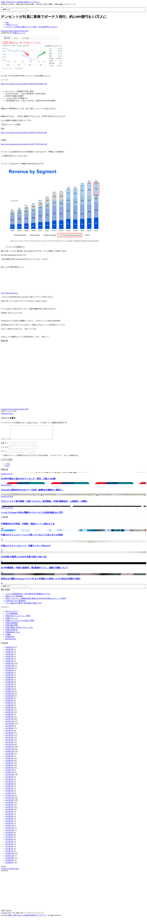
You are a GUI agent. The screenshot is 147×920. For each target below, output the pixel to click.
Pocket (21, 31)
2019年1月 (9, 691)
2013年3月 (9, 817)
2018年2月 (9, 717)
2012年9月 (9, 819)
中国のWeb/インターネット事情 (17, 618)
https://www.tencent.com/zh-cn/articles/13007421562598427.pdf (24, 84)
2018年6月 (9, 708)
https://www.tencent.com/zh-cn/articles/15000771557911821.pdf (24, 144)
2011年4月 (9, 847)
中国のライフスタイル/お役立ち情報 (19, 623)
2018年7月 (9, 705)
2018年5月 (9, 710)
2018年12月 (9, 694)
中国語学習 (9, 639)
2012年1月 (9, 828)
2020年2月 (9, 661)
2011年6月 (9, 842)
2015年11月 (9, 775)
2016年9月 (9, 756)
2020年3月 (9, 659)
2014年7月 (9, 789)
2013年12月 (9, 798)
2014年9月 (9, 786)
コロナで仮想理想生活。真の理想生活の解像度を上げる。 (28, 596)
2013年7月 (9, 810)
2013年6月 (9, 812)
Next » (7, 468)
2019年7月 (9, 678)
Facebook (4, 31)
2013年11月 (9, 800)
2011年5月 (9, 844)
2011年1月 (9, 854)
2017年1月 (9, 747)
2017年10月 (9, 726)
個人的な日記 (10, 642)
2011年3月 (9, 849)
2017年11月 (9, 724)
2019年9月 (9, 673)
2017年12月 (9, 722)
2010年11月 (9, 858)
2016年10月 (9, 754)
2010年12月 (9, 856)
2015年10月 (9, 777)
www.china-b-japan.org (9, 293)
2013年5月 (9, 814)
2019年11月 (9, 668)
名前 (4, 446)
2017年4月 (9, 740)
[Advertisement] (67, 375)
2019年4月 (9, 685)
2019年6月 (9, 680)
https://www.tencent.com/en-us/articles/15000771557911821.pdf (24, 132)
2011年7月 (9, 840)
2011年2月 (9, 851)
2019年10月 (9, 671)
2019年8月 (9, 675)
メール (4, 450)
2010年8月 (9, 865)
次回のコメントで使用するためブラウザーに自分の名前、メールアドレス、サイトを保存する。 (42, 458)
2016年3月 (9, 770)
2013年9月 (9, 805)
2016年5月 (9, 766)
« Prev (7, 466)
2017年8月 (9, 731)
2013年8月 (9, 807)
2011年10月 (9, 833)
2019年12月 (9, 666)
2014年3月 (9, 791)
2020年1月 (9, 664)
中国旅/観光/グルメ (12, 635)
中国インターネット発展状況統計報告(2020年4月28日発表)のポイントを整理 (35, 601)
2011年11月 (9, 830)
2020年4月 (9, 657)
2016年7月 (9, 761)
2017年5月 (9, 738)
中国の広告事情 (11, 625)
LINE (26, 31)
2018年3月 (9, 715)
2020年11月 (9, 650)
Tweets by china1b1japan (10, 871)
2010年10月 (9, 861)
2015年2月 (9, 784)
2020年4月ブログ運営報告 (15, 603)
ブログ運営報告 (11, 616)
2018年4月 (9, 712)
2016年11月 (9, 752)
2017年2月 (9, 745)
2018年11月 (9, 696)
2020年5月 (9, 654)
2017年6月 (9, 735)
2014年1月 (9, 796)
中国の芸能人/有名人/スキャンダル (19, 630)
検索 (4, 9)
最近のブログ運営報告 (14, 599)
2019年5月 (9, 682)
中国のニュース (19, 33)
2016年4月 (9, 768)
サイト (3, 454)
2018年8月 (9, 703)
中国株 (8, 637)
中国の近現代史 (11, 632)
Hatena (16, 31)
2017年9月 (9, 729)
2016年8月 (9, 759)
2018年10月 (9, 698)
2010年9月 (9, 863)
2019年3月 (9, 687)
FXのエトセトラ (11, 614)
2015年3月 (9, 782)
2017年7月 (9, 733)
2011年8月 (9, 837)
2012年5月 (9, 823)
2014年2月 (9, 793)
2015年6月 (9, 779)
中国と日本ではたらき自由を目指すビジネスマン (20, 2)
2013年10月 (9, 803)
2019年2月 (9, 689)
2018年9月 (9, 701)
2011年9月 (9, 835)
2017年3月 (9, 742)
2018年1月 (9, 719)
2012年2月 (9, 826)
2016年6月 (9, 763)
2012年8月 (9, 821)
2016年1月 (9, 773)
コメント (5, 442)
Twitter (10, 31)
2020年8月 (9, 652)
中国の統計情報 (11, 628)
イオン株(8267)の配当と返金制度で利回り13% (23, 606)
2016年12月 (9, 749)
